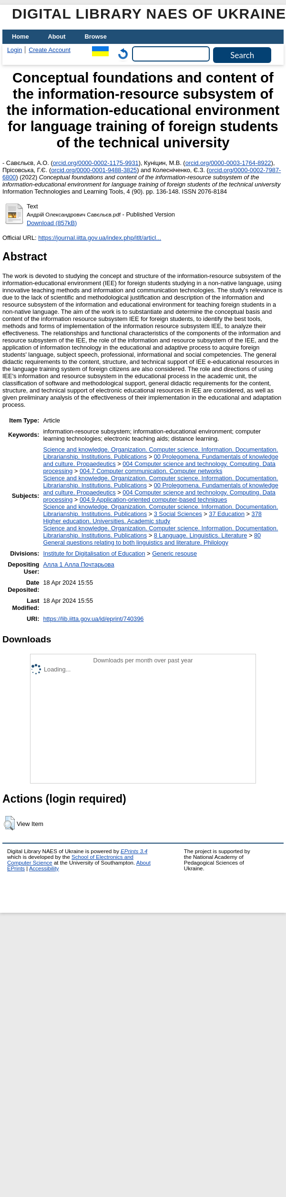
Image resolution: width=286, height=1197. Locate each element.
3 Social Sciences (178, 513)
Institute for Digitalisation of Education (94, 553)
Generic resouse (174, 553)
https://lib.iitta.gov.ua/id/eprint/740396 (93, 618)
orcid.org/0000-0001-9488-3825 (94, 170)
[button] (9, 823)
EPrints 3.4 (134, 851)
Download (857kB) (52, 223)
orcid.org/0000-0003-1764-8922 (228, 162)
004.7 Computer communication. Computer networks (151, 471)
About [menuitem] (57, 36)
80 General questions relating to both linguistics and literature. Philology (152, 539)
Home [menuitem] (20, 36)
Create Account (50, 49)
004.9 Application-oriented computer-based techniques (153, 499)
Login (14, 49)
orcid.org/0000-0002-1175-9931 (96, 162)
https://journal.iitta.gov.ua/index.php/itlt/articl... (99, 237)
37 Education (227, 513)
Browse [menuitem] (96, 36)
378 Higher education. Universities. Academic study (152, 517)
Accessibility (44, 868)
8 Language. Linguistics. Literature (200, 535)
